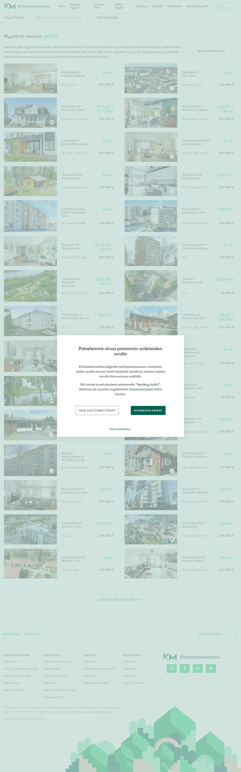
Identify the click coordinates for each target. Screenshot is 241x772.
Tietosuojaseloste (119, 429)
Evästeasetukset (141, 389)
